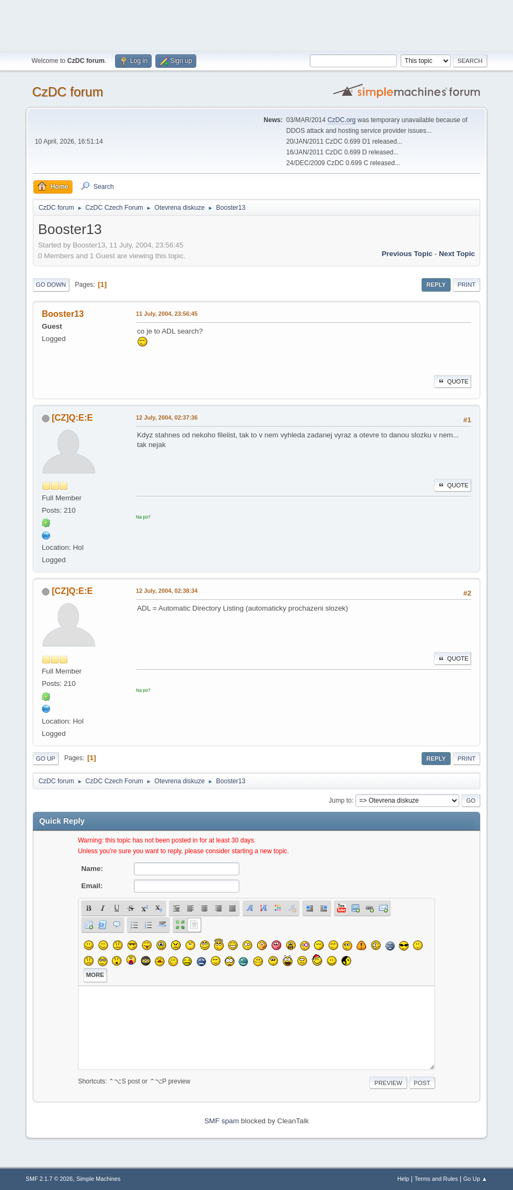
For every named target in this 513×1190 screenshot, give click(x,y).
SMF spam (221, 1121)
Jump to (340, 800)
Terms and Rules (436, 1178)
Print (467, 284)
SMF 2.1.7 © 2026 (49, 1178)
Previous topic (407, 254)
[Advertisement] (256, 24)
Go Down (51, 284)
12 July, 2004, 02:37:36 (167, 417)
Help (403, 1178)
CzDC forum (67, 91)
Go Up (45, 758)
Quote (453, 381)
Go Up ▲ (475, 1178)
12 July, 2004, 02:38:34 (167, 590)
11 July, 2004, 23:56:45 (167, 313)
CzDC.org (341, 120)
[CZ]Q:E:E (72, 417)
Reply (436, 284)
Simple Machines (98, 1178)
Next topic (457, 254)
